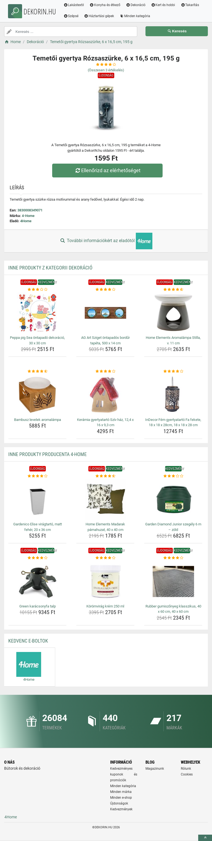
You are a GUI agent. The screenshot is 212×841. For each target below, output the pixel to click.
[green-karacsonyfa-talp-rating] (37, 558)
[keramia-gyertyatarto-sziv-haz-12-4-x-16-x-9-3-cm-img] (105, 395)
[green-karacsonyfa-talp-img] (37, 581)
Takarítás (190, 5)
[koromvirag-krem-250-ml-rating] (105, 558)
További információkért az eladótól (106, 241)
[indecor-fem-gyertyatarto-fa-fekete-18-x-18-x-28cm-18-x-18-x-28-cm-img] (173, 395)
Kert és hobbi (164, 5)
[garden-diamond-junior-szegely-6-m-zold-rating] (173, 476)
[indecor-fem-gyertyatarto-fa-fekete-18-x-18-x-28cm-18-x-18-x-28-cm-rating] (173, 371)
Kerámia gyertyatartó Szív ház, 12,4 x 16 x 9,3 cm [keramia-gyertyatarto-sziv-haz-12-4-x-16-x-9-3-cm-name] (105, 422)
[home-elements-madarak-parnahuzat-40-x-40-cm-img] (105, 499)
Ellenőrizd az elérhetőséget (107, 170)
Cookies (187, 774)
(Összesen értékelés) (106, 70)
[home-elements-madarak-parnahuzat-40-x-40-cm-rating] (105, 476)
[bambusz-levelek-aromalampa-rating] (37, 371)
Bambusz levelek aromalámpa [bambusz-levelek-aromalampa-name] (37, 420)
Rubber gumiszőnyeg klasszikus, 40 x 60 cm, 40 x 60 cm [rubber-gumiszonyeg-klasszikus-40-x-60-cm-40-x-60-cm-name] (173, 609)
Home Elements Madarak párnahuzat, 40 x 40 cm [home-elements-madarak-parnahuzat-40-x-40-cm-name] (105, 527)
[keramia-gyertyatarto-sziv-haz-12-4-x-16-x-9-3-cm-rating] (105, 371)
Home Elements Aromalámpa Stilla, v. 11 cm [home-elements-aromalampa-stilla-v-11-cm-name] (173, 340)
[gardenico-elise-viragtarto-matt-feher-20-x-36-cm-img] (37, 499)
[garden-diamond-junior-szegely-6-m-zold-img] (173, 499)
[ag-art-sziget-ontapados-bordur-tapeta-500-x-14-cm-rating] (105, 289)
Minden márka (121, 792)
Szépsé (71, 16)
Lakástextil (74, 5)
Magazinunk (154, 769)
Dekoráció (136, 5)
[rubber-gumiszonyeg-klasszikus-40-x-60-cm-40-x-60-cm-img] (173, 581)
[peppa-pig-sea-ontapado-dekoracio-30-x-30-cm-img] (37, 313)
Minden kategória (135, 16)
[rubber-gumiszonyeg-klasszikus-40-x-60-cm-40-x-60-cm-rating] (173, 558)
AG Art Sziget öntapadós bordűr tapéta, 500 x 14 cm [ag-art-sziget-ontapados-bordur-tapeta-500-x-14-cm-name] (105, 340)
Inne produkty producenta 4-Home (47, 454)
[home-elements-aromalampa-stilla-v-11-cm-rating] (173, 289)
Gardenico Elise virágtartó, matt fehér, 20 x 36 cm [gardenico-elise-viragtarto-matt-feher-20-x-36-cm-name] (37, 527)
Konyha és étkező (105, 5)
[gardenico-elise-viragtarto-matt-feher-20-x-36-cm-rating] (37, 476)
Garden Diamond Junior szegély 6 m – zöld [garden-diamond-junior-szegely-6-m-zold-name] (173, 527)
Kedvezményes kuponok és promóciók (123, 774)
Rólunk (186, 769)
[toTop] (205, 838)
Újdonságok (119, 803)
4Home (25, 221)
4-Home (28, 216)
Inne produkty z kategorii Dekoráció (50, 268)
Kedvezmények (121, 809)
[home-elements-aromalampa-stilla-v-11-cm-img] (173, 313)
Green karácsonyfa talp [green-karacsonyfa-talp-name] (37, 606)
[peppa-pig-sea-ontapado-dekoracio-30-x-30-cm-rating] (37, 289)
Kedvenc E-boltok (28, 641)
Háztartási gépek (100, 16)
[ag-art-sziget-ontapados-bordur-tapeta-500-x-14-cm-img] (105, 313)
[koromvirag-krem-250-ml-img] (105, 581)
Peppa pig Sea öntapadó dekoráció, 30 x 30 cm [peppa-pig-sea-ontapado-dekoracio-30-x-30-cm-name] (37, 340)
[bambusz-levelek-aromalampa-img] (37, 395)
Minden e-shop (121, 798)
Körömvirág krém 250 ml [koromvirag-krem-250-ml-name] (105, 606)
